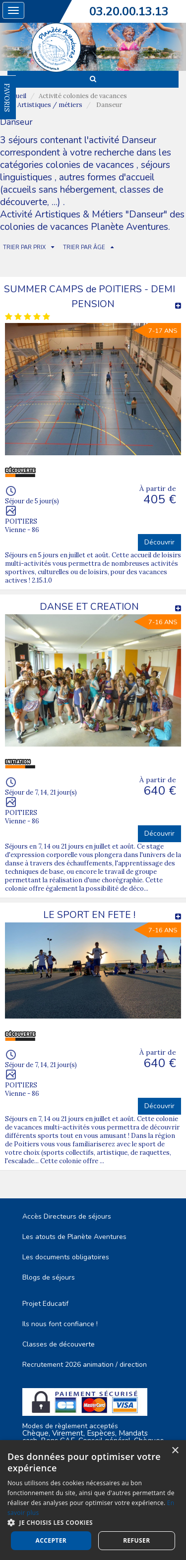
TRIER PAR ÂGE (84, 247)
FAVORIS (6, 97)
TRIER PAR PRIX (24, 247)
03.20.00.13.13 (129, 11)
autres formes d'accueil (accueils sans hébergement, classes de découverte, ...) (81, 190)
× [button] (175, 1450)
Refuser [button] (136, 1540)
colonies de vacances (91, 165)
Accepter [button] (51, 1540)
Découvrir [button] (159, 542)
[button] (93, 1522)
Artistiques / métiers (49, 105)
